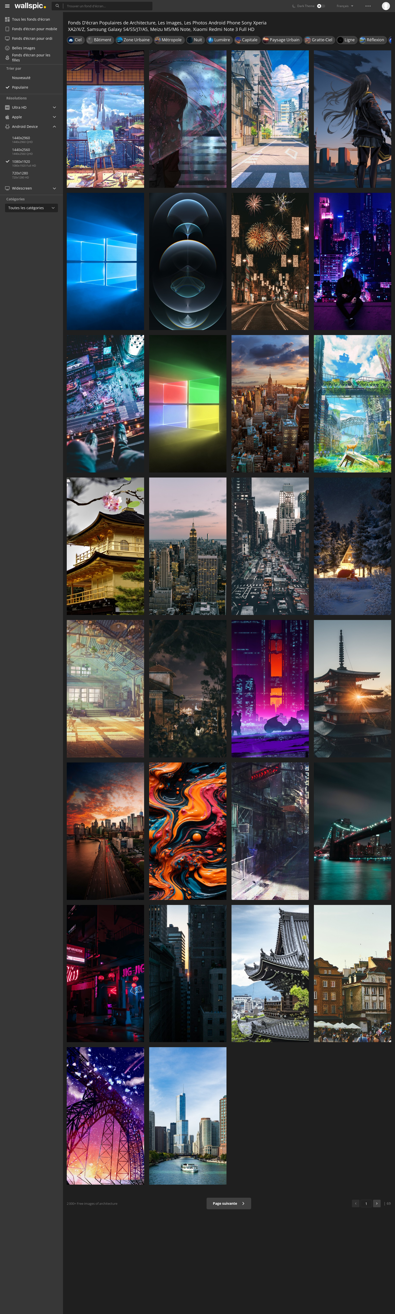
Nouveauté (21, 77)
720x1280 (20, 173)
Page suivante (229, 1203)
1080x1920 (37, 161)
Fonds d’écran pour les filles (27, 57)
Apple (13, 117)
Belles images (20, 48)
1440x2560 (21, 150)
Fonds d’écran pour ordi (28, 38)
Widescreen (18, 188)
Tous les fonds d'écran (27, 19)
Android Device (21, 126)
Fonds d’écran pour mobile (31, 28)
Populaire (20, 87)
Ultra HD (15, 107)
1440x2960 (21, 138)
